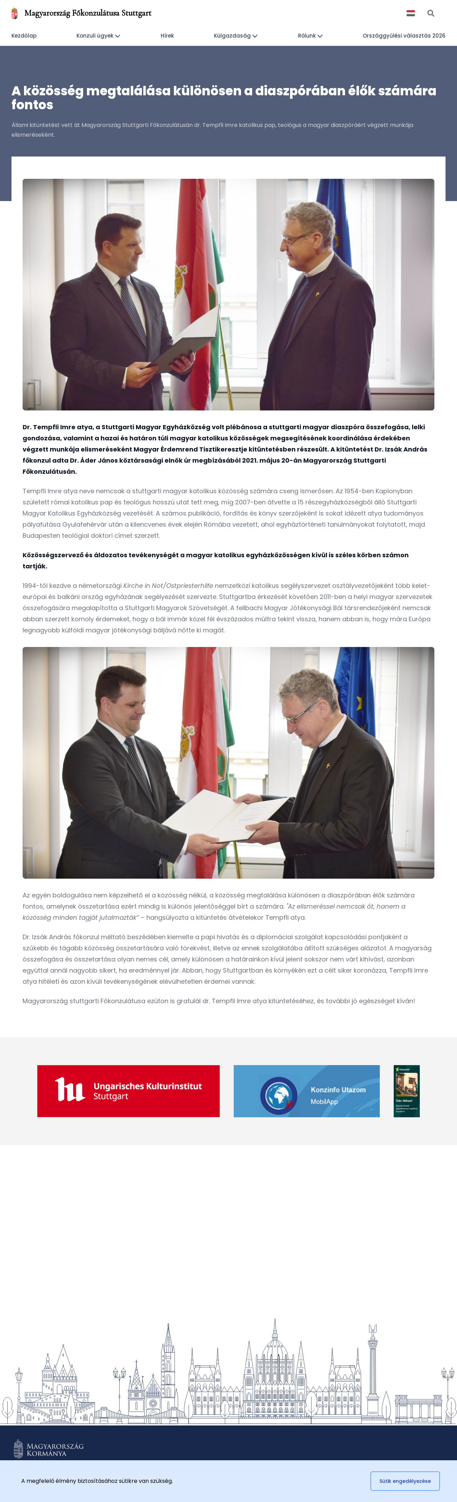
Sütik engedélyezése (405, 1481)
